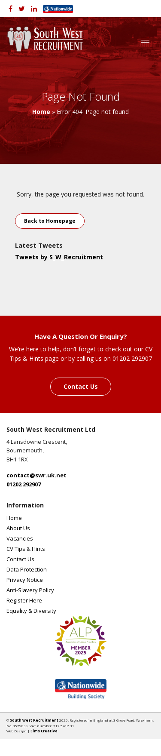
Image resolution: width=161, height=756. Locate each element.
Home (41, 112)
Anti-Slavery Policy (30, 590)
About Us (18, 528)
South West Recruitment (34, 720)
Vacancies (19, 538)
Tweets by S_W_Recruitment (59, 257)
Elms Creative (44, 730)
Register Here (24, 600)
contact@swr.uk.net (36, 475)
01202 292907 (23, 484)
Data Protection (26, 569)
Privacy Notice (24, 580)
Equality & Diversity (31, 611)
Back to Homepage (50, 220)
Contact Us (81, 386)
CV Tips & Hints (25, 549)
